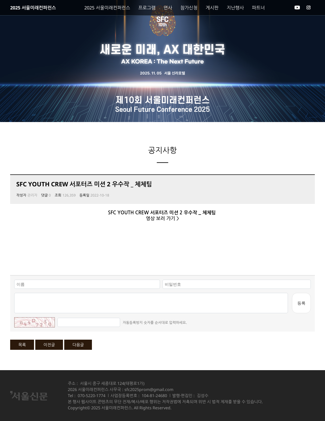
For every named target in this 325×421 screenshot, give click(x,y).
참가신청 (189, 8)
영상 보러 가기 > (162, 218)
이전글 (49, 345)
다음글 (78, 345)
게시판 (212, 8)
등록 (301, 303)
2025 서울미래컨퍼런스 (33, 8)
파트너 (258, 8)
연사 (168, 8)
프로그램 (147, 8)
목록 (22, 345)
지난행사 (235, 8)
